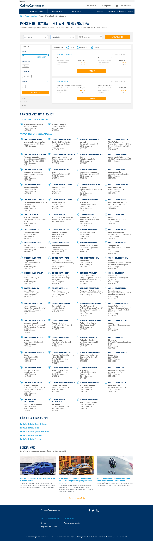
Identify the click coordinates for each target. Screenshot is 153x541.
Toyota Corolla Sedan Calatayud (31, 435)
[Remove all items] (70, 37)
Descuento (83, 47)
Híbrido (26, 66)
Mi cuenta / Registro (123, 5)
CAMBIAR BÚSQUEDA (117, 37)
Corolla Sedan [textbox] (56, 37)
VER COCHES (35, 92)
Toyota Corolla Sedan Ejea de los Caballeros (35, 431)
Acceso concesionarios (72, 523)
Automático (27, 76)
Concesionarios (78, 11)
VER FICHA (92, 71)
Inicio (22, 16)
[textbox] (35, 37)
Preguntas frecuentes (49, 527)
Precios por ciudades (31, 16)
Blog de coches (97, 11)
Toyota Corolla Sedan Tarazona (30, 439)
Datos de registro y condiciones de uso (40, 537)
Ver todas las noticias (77, 498)
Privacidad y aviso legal (65, 537)
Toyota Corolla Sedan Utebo (29, 427)
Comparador (106, 5)
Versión (96, 47)
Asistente (91, 5)
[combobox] (35, 37)
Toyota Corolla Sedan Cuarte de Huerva (33, 424)
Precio (72, 47)
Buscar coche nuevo (58, 11)
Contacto (44, 523)
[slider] (23, 55)
